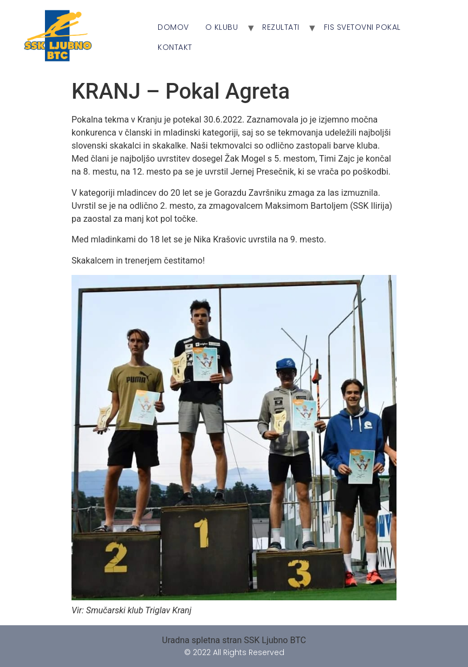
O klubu (221, 27)
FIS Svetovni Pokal (362, 27)
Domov (173, 27)
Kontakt (175, 47)
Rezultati (281, 27)
